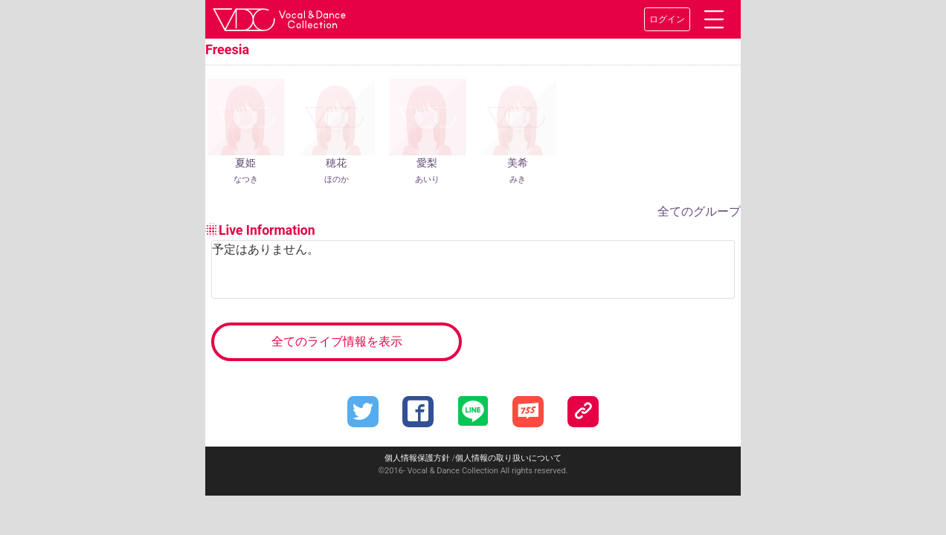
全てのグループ (699, 211)
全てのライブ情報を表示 (336, 341)
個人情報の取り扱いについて (508, 458)
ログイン (667, 19)
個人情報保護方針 (417, 458)
